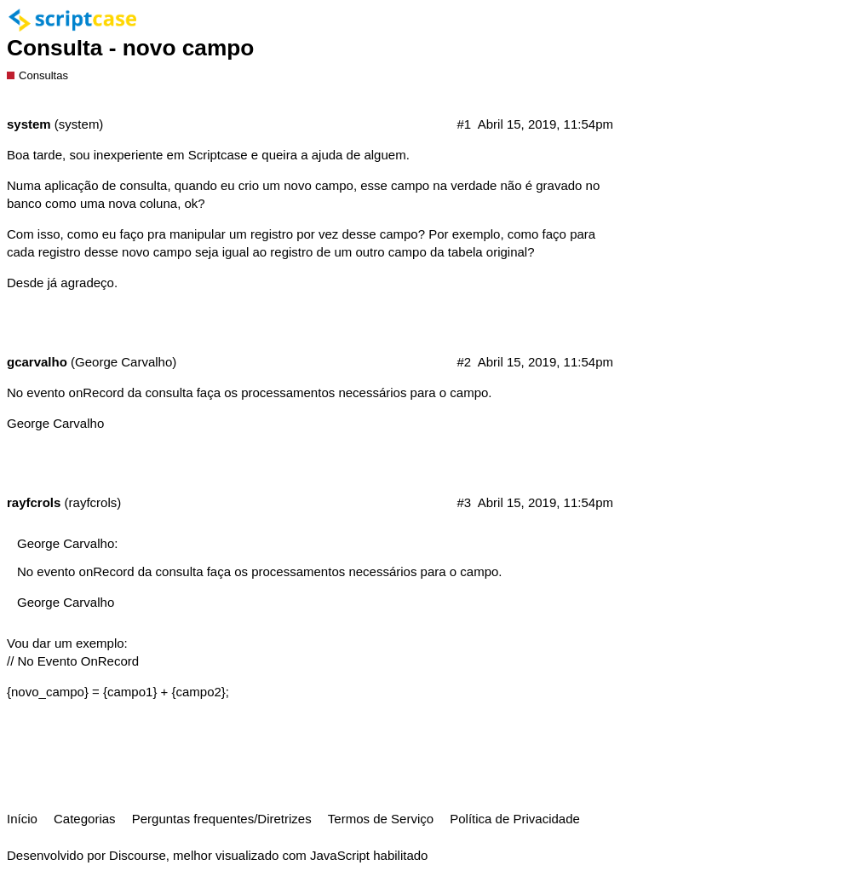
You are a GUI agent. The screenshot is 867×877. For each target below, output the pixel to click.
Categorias (85, 818)
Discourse (137, 855)
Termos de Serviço (381, 818)
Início (22, 818)
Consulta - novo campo (130, 48)
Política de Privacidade (515, 818)
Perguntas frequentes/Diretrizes (222, 818)
